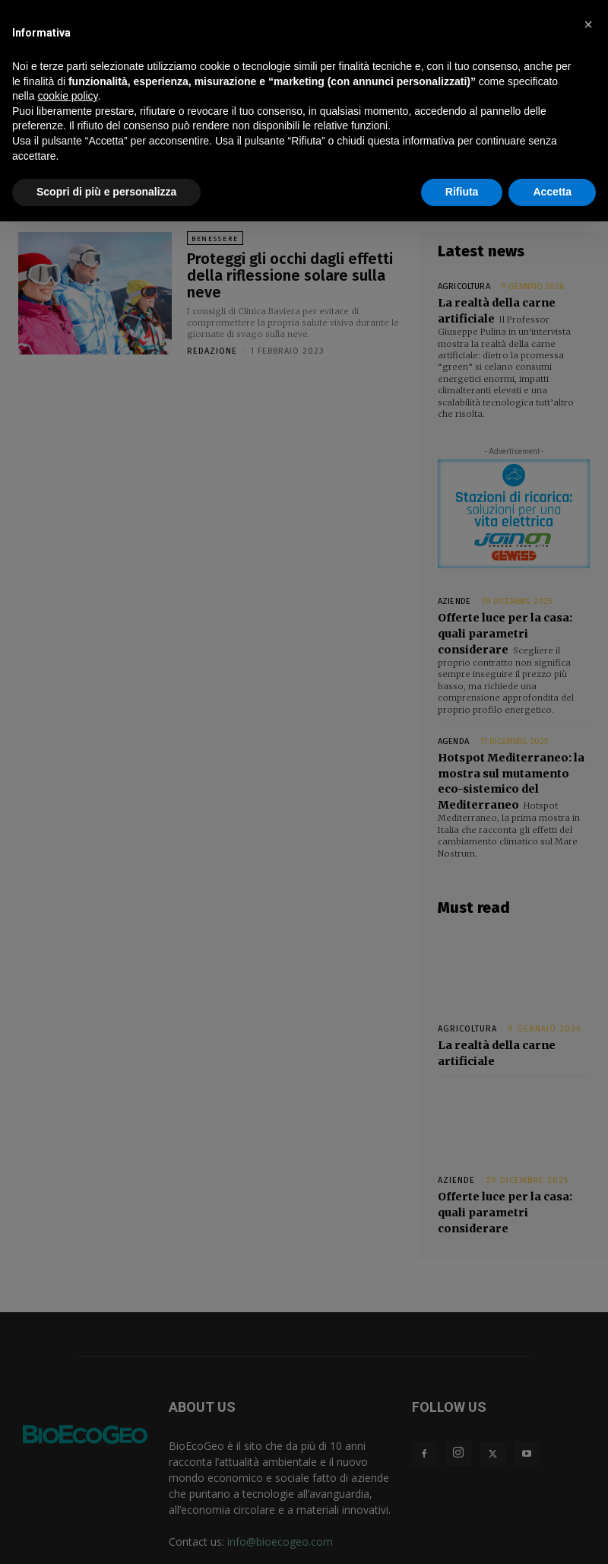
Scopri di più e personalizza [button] (106, 192)
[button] (588, 24)
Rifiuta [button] (462, 192)
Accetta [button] (552, 192)
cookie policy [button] (67, 96)
